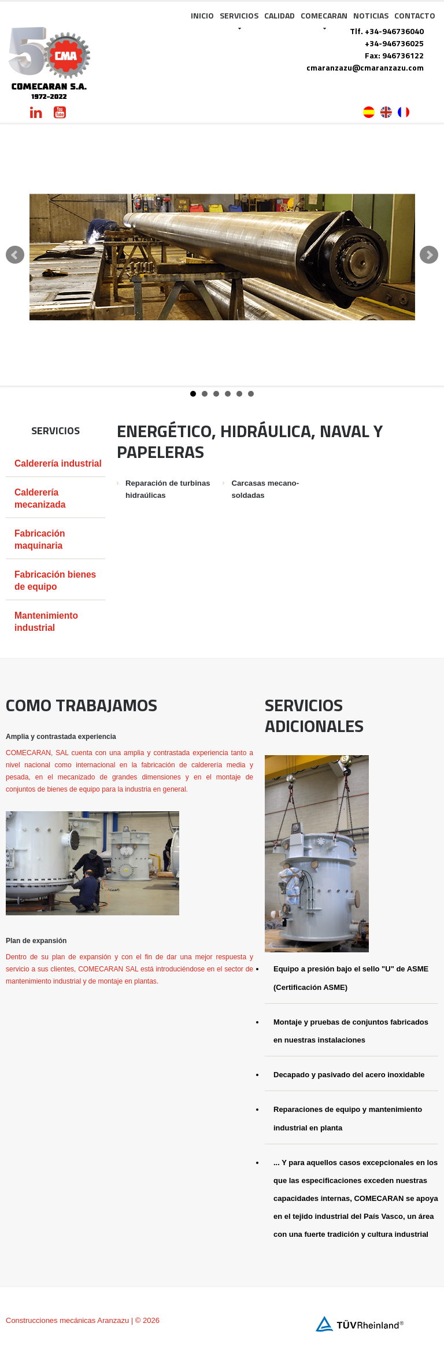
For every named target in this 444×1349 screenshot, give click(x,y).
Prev (15, 255)
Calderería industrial (58, 463)
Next (429, 255)
